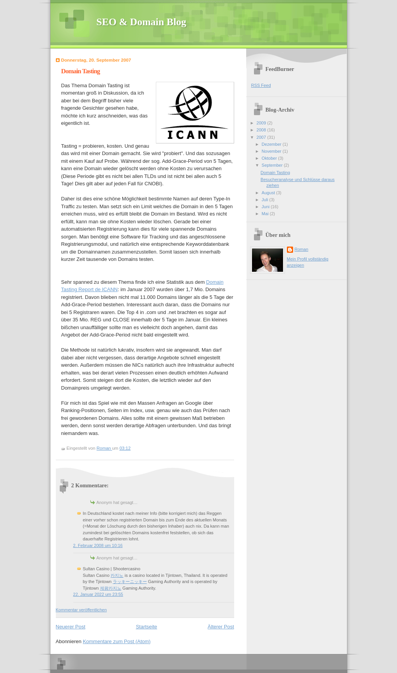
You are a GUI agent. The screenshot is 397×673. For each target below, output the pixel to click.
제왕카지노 (110, 588)
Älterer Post (221, 627)
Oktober (270, 158)
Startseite (146, 627)
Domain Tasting (275, 172)
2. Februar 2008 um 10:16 (98, 545)
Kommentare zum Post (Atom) (117, 641)
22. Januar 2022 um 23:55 (98, 594)
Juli (265, 199)
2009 (262, 123)
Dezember (272, 144)
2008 (262, 130)
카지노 (116, 575)
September (273, 165)
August (269, 192)
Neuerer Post (71, 627)
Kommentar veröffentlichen (81, 609)
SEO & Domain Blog (141, 22)
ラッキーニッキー (130, 581)
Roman (302, 249)
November (272, 151)
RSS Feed (261, 85)
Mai (266, 213)
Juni (266, 206)
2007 (262, 137)
